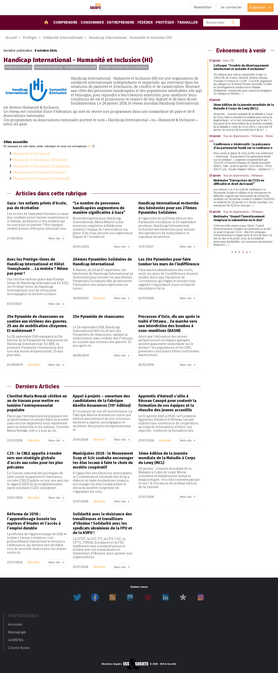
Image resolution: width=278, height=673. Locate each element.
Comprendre (65, 22)
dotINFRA (15, 640)
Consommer (92, 22)
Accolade (15, 624)
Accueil (11, 38)
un (89, 146)
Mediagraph (17, 632)
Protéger (165, 22)
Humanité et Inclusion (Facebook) (41, 178)
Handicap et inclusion (18, 67)
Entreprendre (120, 22)
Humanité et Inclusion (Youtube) (40, 160)
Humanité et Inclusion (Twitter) (39, 172)
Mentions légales (112, 664)
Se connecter (231, 7)
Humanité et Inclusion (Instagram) (42, 166)
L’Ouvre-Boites (19, 648)
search (233, 22)
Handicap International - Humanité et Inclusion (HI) (65, 67)
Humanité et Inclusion (31, 153)
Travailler (187, 22)
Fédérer (145, 22)
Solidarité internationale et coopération (124, 67)
